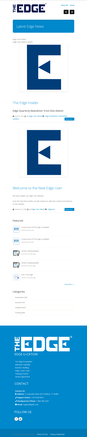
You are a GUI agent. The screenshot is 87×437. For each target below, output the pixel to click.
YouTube (20, 419)
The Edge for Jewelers (23, 361)
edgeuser (51, 209)
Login (72, 5)
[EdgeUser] (30, 8)
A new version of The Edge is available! (35, 227)
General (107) (20, 302)
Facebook (16, 419)
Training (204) (20, 313)
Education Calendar (22, 364)
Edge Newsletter (51, 116)
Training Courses (21, 374)
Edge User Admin (35, 116)
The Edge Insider (25, 102)
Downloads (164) (21, 297)
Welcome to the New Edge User (37, 187)
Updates (16, 119)
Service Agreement (22, 377)
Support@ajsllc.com (30, 404)
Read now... (69, 119)
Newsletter (63, 116)
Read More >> (69, 284)
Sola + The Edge (27, 275)
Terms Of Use (42, 434)
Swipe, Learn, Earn (22, 370)
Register (64, 5)
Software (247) (20, 308)
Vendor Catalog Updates (30, 251)
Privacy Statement (57, 434)
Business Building (22, 367)
